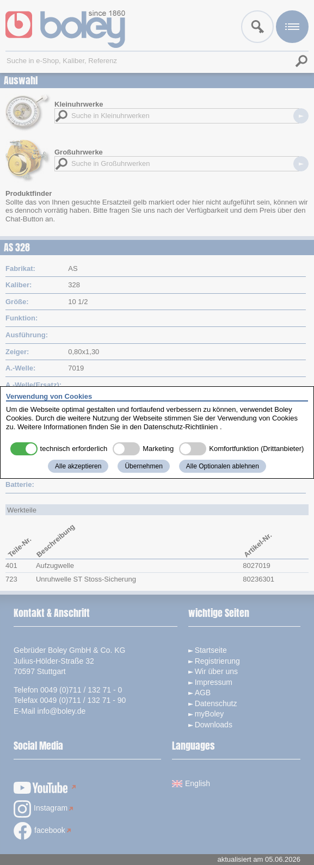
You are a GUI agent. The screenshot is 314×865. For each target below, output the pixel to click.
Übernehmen (143, 466)
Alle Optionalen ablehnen (222, 466)
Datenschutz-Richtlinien (181, 427)
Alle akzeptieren (78, 466)
